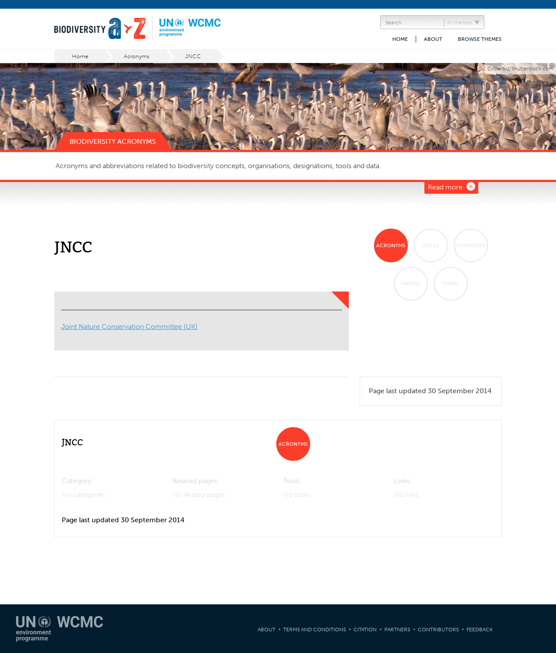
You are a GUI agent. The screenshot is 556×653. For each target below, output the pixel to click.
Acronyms (136, 56)
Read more (445, 187)
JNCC (193, 56)
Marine (410, 284)
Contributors (438, 629)
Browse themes (480, 39)
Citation (365, 629)
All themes (459, 23)
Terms (450, 284)
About (433, 39)
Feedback (480, 629)
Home (400, 39)
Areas (431, 245)
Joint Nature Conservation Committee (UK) (129, 326)
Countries (471, 245)
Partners (397, 629)
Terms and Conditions (314, 629)
